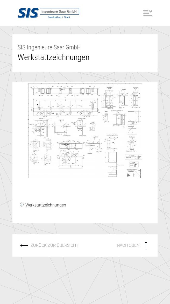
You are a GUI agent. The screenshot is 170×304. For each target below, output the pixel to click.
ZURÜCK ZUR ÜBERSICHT (55, 245)
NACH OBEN (128, 245)
